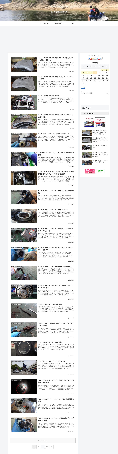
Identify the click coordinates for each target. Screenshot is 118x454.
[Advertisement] (59, 39)
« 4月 (83, 88)
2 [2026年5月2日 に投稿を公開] (106, 70)
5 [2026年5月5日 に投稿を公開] (91, 73)
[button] (107, 93)
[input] (95, 93)
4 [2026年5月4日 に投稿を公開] (87, 73)
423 (47, 447)
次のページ (42, 441)
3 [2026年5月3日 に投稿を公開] (83, 73)
